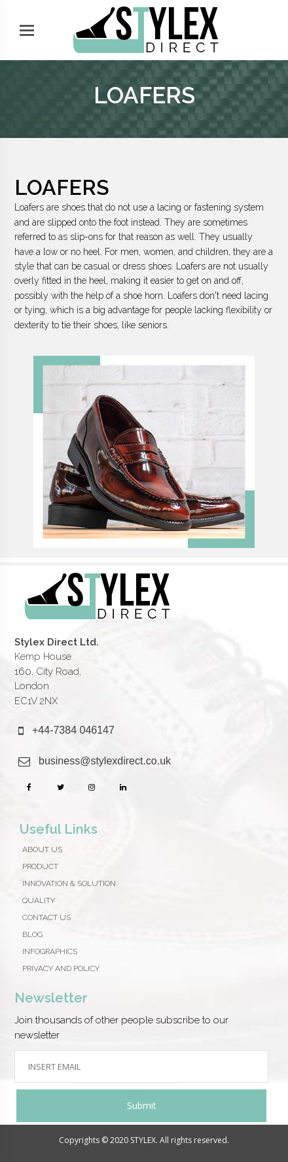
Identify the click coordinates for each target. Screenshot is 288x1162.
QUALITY (38, 900)
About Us (42, 849)
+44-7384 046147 (73, 730)
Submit (141, 1105)
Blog (32, 934)
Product (40, 866)
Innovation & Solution (69, 883)
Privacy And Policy (60, 968)
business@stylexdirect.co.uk (105, 760)
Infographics (49, 951)
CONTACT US (46, 917)
